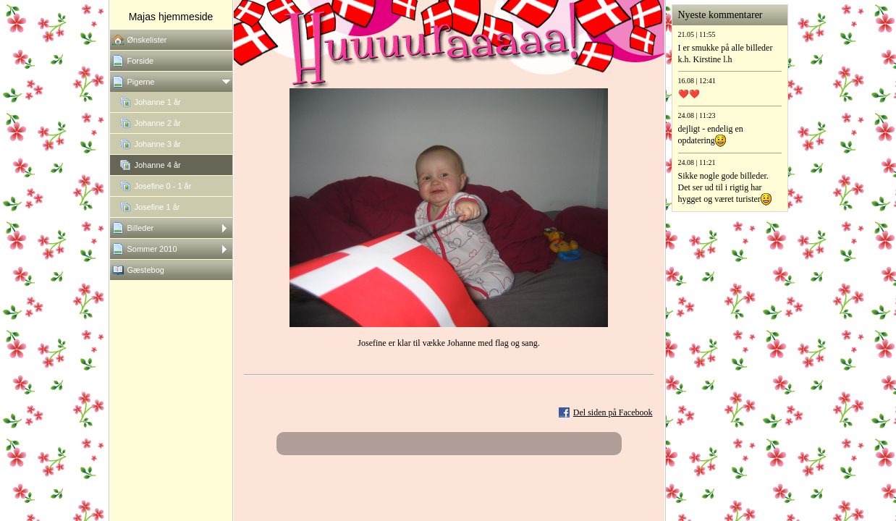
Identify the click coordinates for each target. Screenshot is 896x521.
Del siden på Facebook (613, 412)
